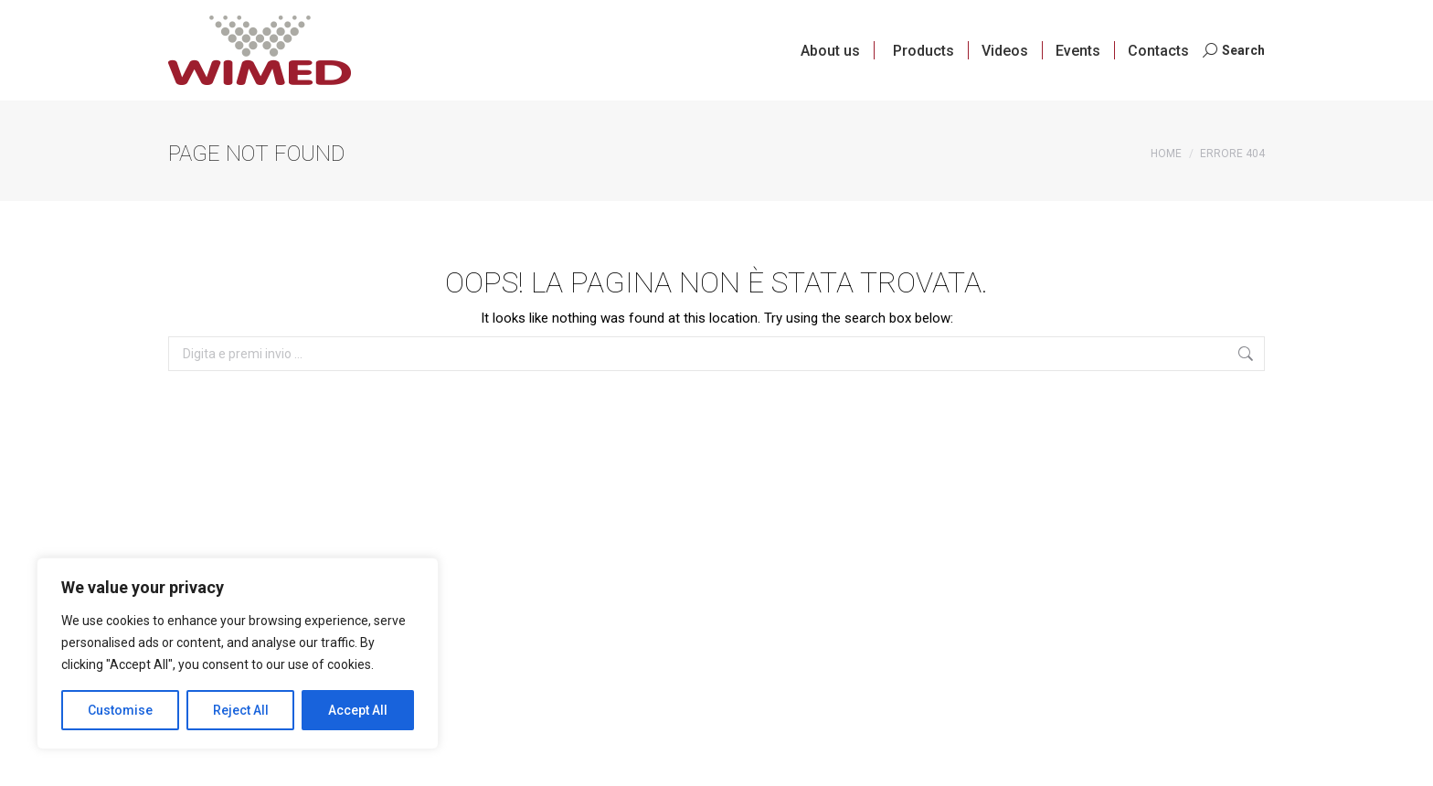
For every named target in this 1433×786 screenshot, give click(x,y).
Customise (120, 710)
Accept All (357, 710)
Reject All (241, 710)
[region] (238, 653)
